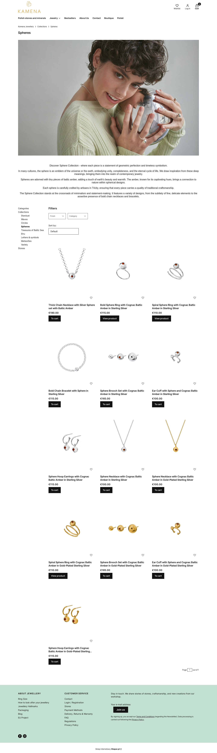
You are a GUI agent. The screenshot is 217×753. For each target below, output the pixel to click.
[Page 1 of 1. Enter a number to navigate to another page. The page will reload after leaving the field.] (189, 670)
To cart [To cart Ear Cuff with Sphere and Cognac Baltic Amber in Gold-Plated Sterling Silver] (158, 575)
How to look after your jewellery (33, 702)
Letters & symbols (30, 237)
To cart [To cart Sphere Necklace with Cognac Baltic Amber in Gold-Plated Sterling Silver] (158, 490)
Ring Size (22, 699)
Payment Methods (73, 710)
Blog (20, 714)
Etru (23, 233)
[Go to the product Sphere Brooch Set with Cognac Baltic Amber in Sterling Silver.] (123, 357)
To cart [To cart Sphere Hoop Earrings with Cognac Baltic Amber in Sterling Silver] (54, 490)
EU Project (23, 717)
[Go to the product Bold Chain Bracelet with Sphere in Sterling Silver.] (72, 357)
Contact (68, 699)
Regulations (70, 721)
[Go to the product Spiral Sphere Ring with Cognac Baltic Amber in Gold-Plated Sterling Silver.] (72, 528)
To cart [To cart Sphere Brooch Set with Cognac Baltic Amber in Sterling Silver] (106, 404)
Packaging (23, 710)
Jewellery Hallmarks (28, 706)
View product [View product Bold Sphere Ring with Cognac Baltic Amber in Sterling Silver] (110, 318)
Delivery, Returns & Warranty (78, 714)
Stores (67, 706)
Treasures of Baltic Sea (32, 230)
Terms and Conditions (145, 716)
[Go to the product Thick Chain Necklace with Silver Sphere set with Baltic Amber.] (72, 271)
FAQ (66, 717)
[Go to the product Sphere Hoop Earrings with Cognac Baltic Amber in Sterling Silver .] (72, 443)
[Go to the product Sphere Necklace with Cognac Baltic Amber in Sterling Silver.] (123, 443)
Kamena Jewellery (26, 26)
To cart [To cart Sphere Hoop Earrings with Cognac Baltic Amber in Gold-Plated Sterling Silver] (54, 661)
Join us (120, 709)
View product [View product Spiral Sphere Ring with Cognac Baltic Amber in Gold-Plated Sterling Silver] (58, 575)
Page (184, 670)
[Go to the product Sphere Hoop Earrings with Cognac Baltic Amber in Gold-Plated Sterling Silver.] (72, 614)
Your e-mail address (121, 704)
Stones (21, 248)
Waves (24, 219)
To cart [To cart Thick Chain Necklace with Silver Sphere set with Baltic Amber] (54, 318)
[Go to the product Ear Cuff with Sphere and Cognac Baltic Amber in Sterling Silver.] (175, 357)
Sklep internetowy (107, 749)
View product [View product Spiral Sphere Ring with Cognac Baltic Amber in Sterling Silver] (161, 318)
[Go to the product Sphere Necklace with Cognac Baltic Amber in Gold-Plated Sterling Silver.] (175, 443)
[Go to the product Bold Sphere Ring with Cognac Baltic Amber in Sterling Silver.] (123, 271)
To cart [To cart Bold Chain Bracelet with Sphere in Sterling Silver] (54, 404)
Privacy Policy (71, 725)
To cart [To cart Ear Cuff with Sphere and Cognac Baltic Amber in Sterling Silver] (158, 404)
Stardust (25, 215)
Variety (24, 244)
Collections (42, 26)
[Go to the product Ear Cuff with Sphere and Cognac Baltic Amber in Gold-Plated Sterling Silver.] (175, 528)
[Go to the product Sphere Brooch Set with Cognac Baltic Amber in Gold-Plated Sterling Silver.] (123, 528)
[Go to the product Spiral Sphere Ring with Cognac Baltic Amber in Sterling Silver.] (175, 271)
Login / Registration (74, 702)
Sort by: (52, 225)
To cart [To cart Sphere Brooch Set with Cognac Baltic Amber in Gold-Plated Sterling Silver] (106, 575)
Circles (24, 223)
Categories (23, 208)
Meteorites (26, 241)
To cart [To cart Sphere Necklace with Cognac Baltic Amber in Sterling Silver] (106, 490)
